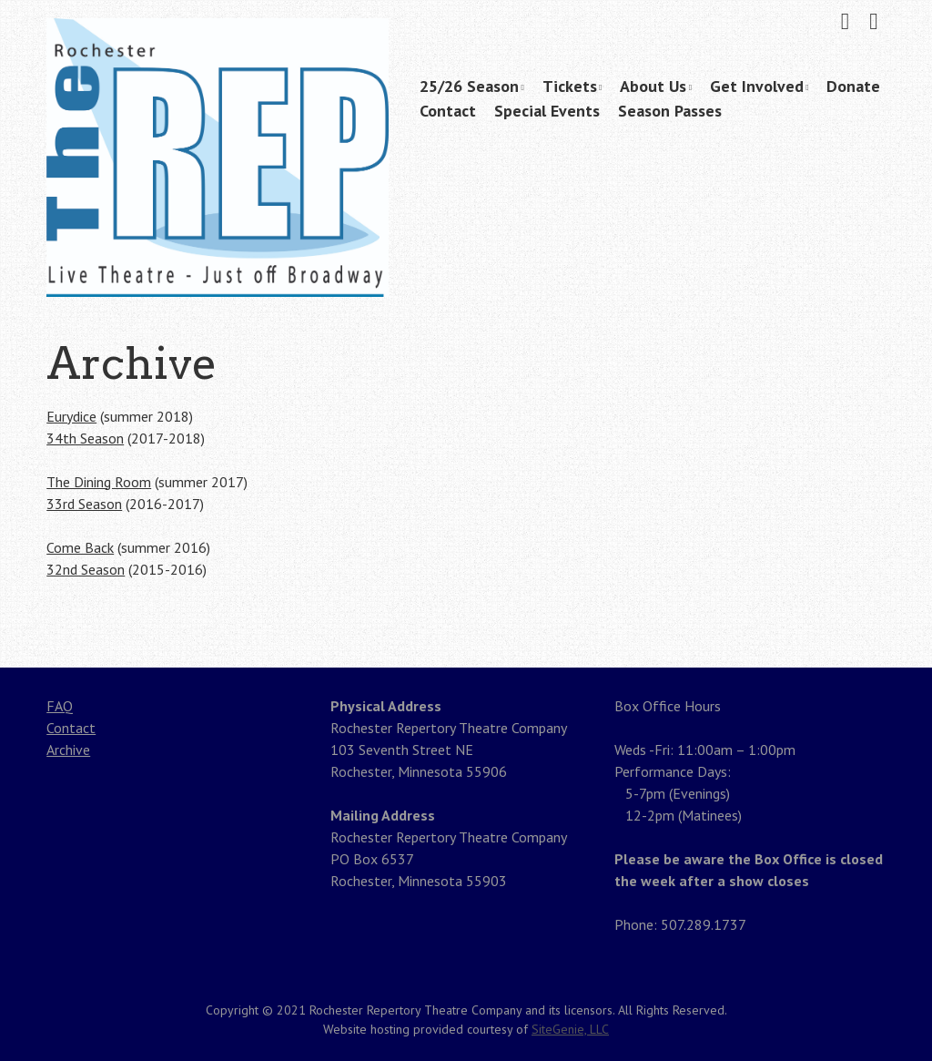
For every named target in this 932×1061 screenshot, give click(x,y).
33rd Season (84, 504)
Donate (853, 86)
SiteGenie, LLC (570, 1029)
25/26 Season (469, 86)
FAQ (59, 706)
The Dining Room (98, 482)
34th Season (85, 438)
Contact (448, 110)
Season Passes (670, 110)
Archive (68, 749)
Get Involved (757, 86)
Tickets (569, 86)
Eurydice (71, 416)
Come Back (80, 547)
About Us (653, 86)
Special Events (547, 110)
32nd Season (85, 569)
